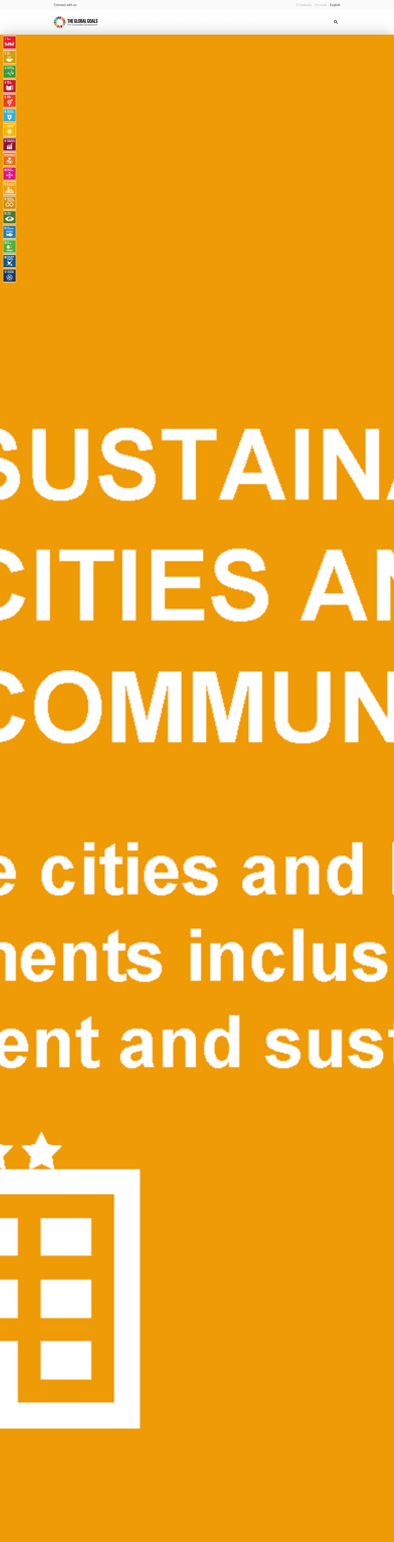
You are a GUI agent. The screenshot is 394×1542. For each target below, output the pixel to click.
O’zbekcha (304, 5)
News (133, 22)
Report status (252, 22)
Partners (203, 22)
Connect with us (65, 5)
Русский (321, 5)
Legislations (180, 22)
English (335, 5)
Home (117, 22)
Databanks (225, 22)
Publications (153, 22)
